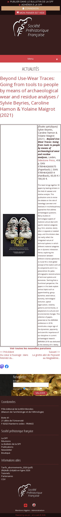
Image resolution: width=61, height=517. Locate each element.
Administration (38, 510)
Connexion (31, 8)
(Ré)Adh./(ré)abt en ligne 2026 (15, 470)
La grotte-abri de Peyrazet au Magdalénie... (46, 355)
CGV (3, 479)
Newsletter (6, 449)
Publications (7, 446)
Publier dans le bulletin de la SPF (30, 1)
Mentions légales (22, 510)
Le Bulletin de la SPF (11, 444)
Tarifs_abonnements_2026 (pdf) (17, 467)
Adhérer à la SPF (30, 4)
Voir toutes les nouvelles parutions (30, 348)
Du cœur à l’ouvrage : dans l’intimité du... (14, 355)
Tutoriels (5, 473)
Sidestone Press (46, 160)
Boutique (5, 452)
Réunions (6, 441)
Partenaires (7, 476)
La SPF (4, 438)
